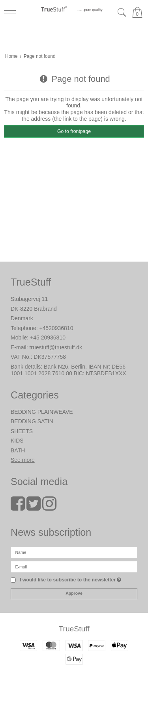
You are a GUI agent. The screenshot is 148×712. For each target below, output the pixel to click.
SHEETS (22, 431)
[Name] (74, 551)
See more (23, 460)
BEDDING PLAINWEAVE (42, 412)
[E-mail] (74, 566)
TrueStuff (73, 629)
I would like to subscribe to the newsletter (70, 580)
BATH (18, 450)
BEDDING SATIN (32, 421)
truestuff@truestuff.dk (55, 347)
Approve (74, 593)
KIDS (17, 440)
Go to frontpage (74, 131)
